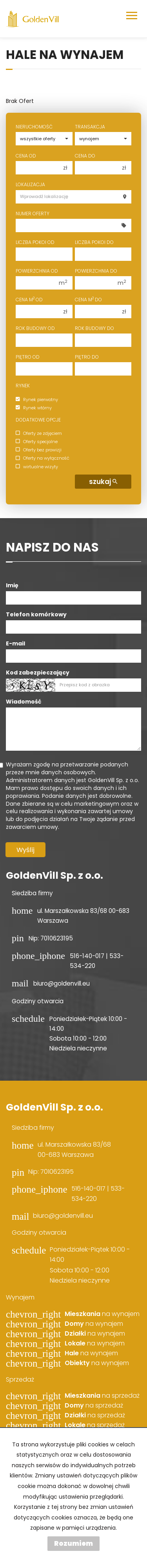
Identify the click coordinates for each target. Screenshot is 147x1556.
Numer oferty (32, 213)
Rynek (23, 385)
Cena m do (88, 299)
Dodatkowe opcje (38, 419)
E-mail (15, 643)
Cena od (26, 155)
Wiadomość (23, 702)
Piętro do (87, 357)
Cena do (85, 155)
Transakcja (90, 126)
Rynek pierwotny (37, 399)
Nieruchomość (34, 126)
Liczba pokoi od (35, 242)
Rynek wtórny (34, 408)
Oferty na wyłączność (42, 458)
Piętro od (28, 357)
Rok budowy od (35, 328)
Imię (12, 585)
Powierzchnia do (96, 271)
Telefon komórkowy (36, 614)
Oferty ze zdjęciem (39, 433)
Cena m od (29, 299)
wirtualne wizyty (37, 467)
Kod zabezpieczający (37, 672)
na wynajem (102, 1314)
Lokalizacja (30, 184)
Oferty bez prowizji (39, 450)
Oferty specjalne (37, 441)
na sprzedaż (102, 1395)
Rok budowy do (94, 328)
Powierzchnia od (37, 271)
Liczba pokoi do (94, 242)
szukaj (103, 481)
